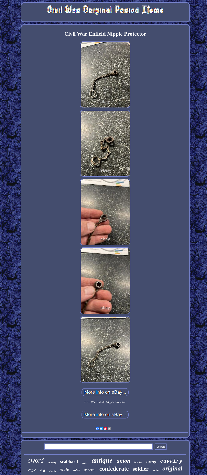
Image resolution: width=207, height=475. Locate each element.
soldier (141, 469)
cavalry (171, 461)
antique (102, 460)
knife (155, 470)
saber (76, 470)
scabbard (69, 461)
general (89, 470)
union (123, 461)
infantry (52, 462)
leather (85, 463)
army (151, 461)
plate (64, 469)
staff (42, 470)
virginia (52, 471)
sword (36, 460)
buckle (138, 462)
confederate (114, 468)
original (172, 468)
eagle (32, 470)
